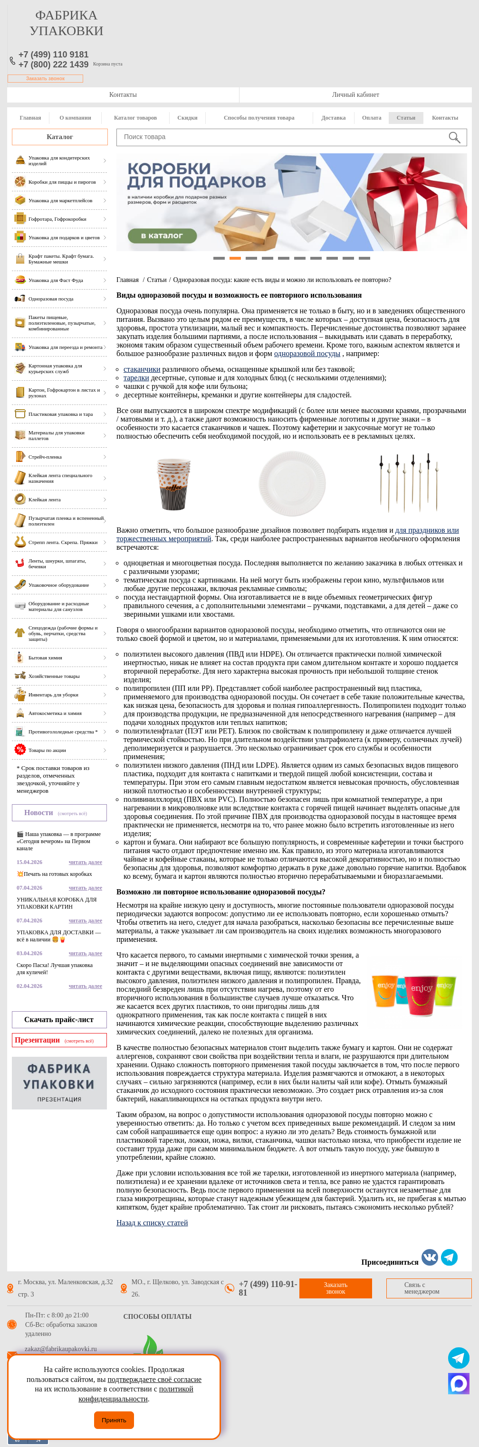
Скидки (187, 117)
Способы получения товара (259, 117)
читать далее (85, 862)
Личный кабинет (355, 94)
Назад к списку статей (152, 1223)
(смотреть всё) (72, 813)
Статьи (406, 117)
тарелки (136, 378)
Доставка (334, 117)
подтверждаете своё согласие (154, 1379)
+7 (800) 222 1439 (54, 64)
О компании (75, 117)
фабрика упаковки (66, 23)
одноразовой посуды (307, 353)
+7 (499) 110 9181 (54, 54)
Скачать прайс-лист (59, 1019)
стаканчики (142, 369)
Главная (30, 117)
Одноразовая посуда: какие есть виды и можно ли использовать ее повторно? (282, 279)
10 (364, 258)
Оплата (372, 117)
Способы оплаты (158, 1316)
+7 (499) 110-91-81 (268, 1288)
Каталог (60, 137)
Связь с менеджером (422, 1288)
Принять (114, 1420)
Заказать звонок (45, 78)
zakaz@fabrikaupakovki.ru (61, 1349)
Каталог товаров (135, 117)
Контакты (123, 94)
